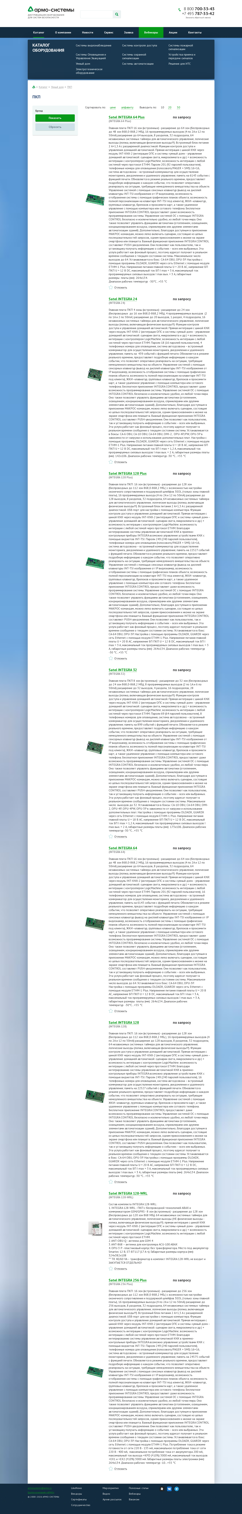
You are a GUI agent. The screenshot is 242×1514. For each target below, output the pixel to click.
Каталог (38, 32)
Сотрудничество (80, 1505)
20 (169, 107)
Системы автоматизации (138, 63)
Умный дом (83, 63)
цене (113, 107)
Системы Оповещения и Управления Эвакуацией (91, 56)
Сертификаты (79, 1499)
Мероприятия (111, 1488)
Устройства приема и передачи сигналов (182, 56)
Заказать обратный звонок (198, 17)
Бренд (39, 110)
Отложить (120, 287)
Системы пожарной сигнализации (181, 47)
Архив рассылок (112, 1499)
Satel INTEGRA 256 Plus (139, 1282)
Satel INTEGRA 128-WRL (139, 1195)
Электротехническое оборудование (89, 71)
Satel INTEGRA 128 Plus (139, 475)
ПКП (69, 87)
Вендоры (76, 1493)
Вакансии (134, 1499)
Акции (173, 32)
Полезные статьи (139, 1488)
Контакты (195, 32)
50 (178, 107)
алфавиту (127, 107)
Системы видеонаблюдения (93, 45)
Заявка (128, 32)
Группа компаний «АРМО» (41, 1492)
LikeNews (76, 1488)
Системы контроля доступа (139, 45)
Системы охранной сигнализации (134, 56)
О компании (63, 32)
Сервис (108, 32)
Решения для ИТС (180, 63)
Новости (87, 32)
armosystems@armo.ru (40, 1488)
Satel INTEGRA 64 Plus (139, 119)
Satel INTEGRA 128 (139, 1024)
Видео (106, 1493)
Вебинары (151, 32)
